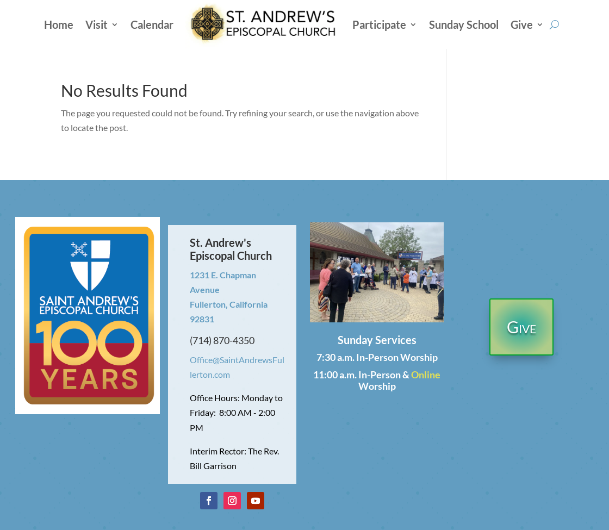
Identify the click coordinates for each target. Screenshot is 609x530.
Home (58, 24)
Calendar (151, 24)
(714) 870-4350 (222, 340)
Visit (96, 24)
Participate (379, 24)
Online (425, 375)
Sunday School (464, 24)
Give (522, 24)
